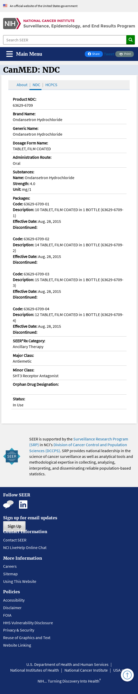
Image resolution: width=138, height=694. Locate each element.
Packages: (21, 198)
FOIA (7, 615)
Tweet (109, 53)
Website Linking (17, 645)
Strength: (21, 183)
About (22, 84)
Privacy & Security (18, 630)
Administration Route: (32, 157)
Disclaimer (12, 607)
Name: (18, 177)
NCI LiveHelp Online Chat (24, 547)
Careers (10, 566)
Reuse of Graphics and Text (26, 637)
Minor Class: (23, 370)
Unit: (17, 189)
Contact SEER (14, 539)
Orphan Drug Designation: (36, 384)
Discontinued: (25, 227)
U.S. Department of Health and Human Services (67, 664)
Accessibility (14, 600)
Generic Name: (25, 128)
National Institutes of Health (34, 670)
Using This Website (19, 581)
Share (95, 54)
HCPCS (51, 84)
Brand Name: (24, 113)
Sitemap (10, 573)
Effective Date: (25, 221)
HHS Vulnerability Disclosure (28, 622)
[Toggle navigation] (24, 54)
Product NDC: (24, 99)
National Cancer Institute (86, 670)
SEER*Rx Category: (29, 340)
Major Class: (23, 355)
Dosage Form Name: (30, 143)
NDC (36, 84)
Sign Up (14, 526)
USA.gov (120, 670)
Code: (18, 203)
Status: (19, 398)
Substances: (23, 171)
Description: (23, 209)
